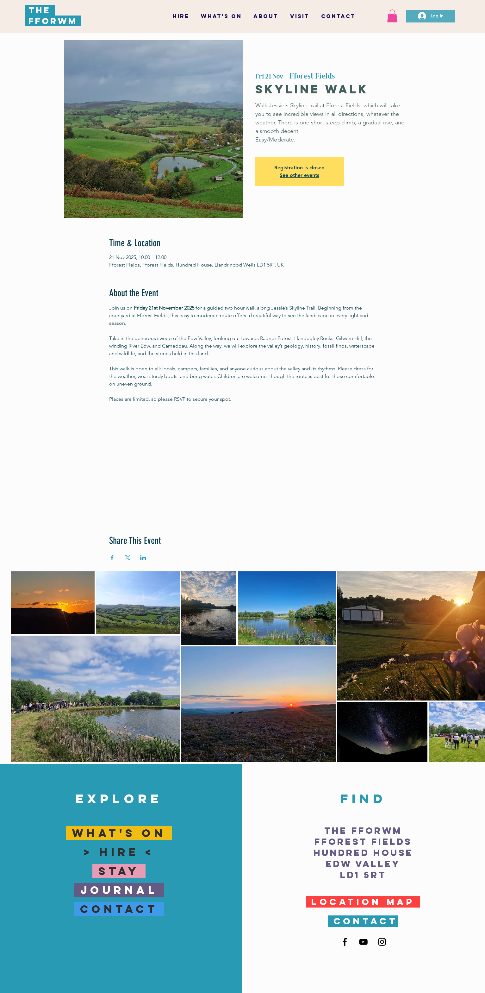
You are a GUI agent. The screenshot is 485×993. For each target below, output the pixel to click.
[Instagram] (382, 942)
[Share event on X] (128, 557)
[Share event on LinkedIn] (143, 557)
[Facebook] (344, 942)
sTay (122, 871)
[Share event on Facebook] (112, 557)
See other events (299, 175)
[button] (299, 16)
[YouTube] (363, 942)
